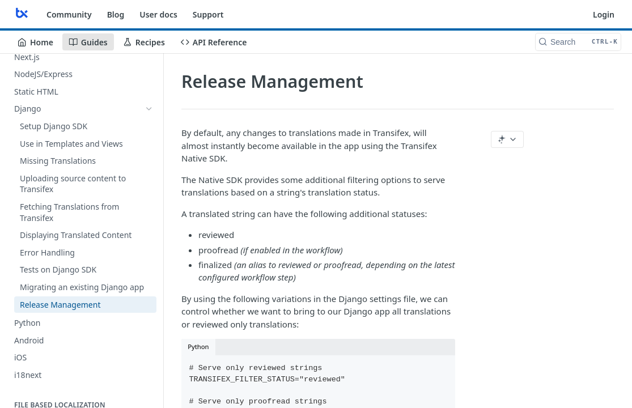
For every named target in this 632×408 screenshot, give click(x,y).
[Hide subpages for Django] (149, 108)
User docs (158, 14)
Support (208, 14)
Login (603, 14)
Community (69, 14)
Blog (116, 14)
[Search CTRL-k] (578, 41)
